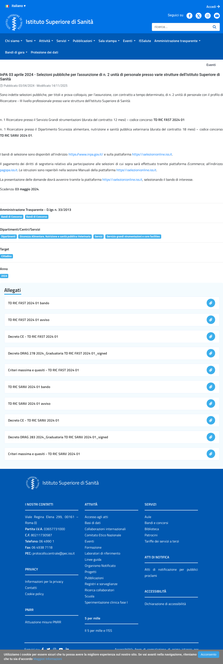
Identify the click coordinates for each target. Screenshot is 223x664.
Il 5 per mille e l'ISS (98, 630)
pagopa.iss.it (8, 169)
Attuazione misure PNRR (43, 622)
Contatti (31, 587)
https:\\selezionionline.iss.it (152, 154)
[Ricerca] (180, 27)
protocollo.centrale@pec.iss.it (53, 553)
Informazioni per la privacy (44, 581)
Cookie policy (34, 593)
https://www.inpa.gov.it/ (86, 154)
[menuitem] (13, 40)
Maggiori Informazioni (47, 659)
